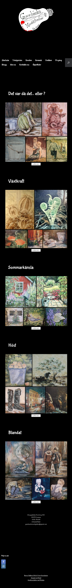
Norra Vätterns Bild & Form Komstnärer (36, 575)
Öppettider (37, 65)
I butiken (48, 60)
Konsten (29, 60)
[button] (68, 62)
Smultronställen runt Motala (36, 580)
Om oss (13, 65)
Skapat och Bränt (36, 578)
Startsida (5, 60)
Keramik (38, 60)
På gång (58, 60)
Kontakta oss (24, 65)
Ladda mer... (36, 164)
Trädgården (17, 60)
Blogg (4, 65)
